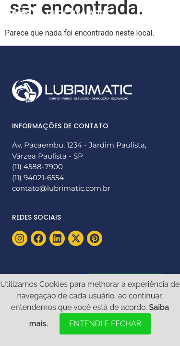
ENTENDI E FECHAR (105, 323)
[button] (157, 15)
